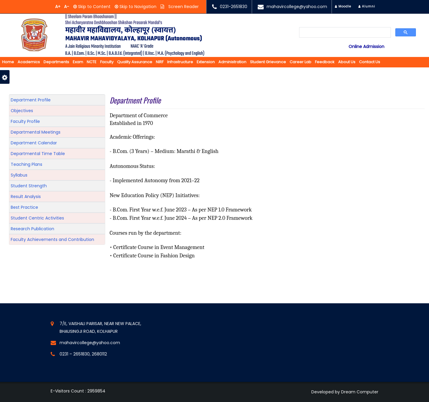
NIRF (160, 62)
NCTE (92, 62)
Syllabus (19, 175)
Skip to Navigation (137, 7)
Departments (56, 62)
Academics (29, 62)
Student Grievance (268, 62)
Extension (206, 62)
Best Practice (24, 207)
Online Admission (366, 47)
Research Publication (32, 229)
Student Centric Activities (37, 218)
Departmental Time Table (38, 154)
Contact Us (369, 62)
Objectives (22, 111)
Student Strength (29, 186)
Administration (232, 62)
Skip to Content (94, 7)
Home (8, 62)
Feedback (325, 62)
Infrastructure (180, 62)
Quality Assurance (134, 62)
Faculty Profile (25, 121)
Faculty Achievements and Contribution (52, 239)
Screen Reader (183, 7)
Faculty (107, 62)
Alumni (366, 6)
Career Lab (300, 62)
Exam (78, 62)
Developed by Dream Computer (344, 392)
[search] (345, 33)
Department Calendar (34, 143)
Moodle (343, 6)
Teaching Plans (26, 164)
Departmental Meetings (35, 132)
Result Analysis (26, 197)
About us (346, 62)
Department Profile (31, 100)
